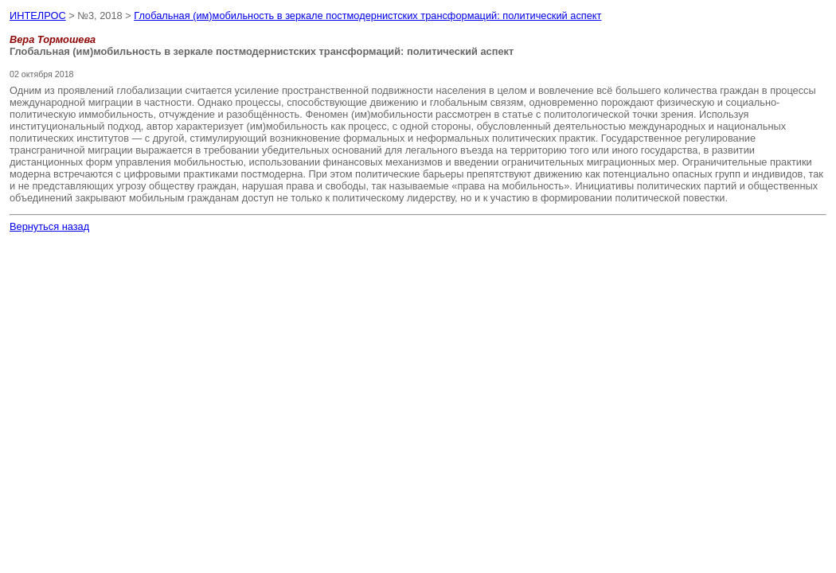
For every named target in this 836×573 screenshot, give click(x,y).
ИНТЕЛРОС (38, 15)
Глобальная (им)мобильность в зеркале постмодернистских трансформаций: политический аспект (367, 15)
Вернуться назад (49, 226)
